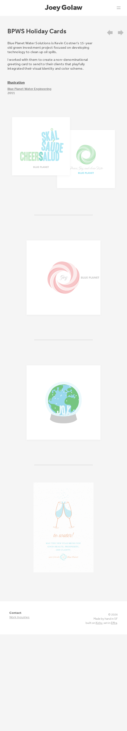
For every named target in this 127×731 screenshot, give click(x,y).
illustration (16, 82)
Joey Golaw (63, 7)
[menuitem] (112, 32)
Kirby (99, 623)
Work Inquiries (19, 617)
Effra (114, 623)
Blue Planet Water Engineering (29, 89)
